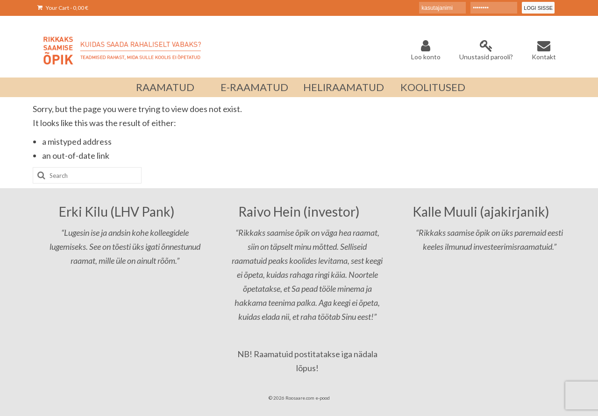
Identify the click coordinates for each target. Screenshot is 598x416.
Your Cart (62, 7)
